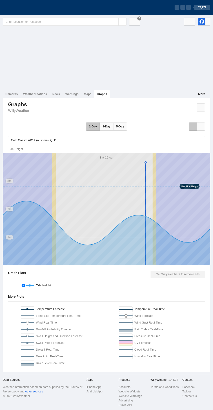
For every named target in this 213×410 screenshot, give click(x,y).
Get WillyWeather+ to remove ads (178, 274)
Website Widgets (129, 391)
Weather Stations (35, 94)
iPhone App (94, 387)
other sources (34, 391)
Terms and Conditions (165, 387)
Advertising (125, 400)
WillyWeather (18, 111)
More (201, 94)
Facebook (188, 387)
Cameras (11, 94)
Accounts (124, 387)
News (56, 94)
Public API (125, 405)
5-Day (120, 126)
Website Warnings (130, 396)
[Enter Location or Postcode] (64, 22)
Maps (87, 94)
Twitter (186, 391)
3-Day (106, 126)
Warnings (72, 94)
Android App (94, 391)
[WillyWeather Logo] (24, 7)
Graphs (102, 94)
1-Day (93, 126)
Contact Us (189, 396)
